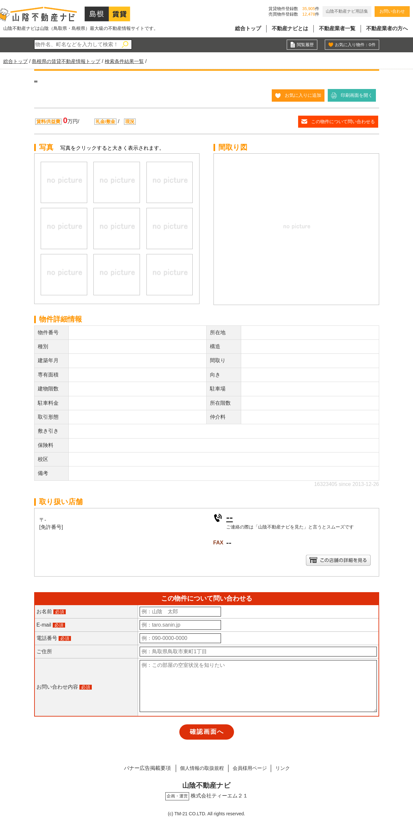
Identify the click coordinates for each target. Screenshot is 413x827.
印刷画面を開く (357, 95)
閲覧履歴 (305, 44)
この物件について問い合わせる (343, 121)
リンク (287, 768)
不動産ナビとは (290, 28)
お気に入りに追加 (303, 95)
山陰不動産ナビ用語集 (347, 11)
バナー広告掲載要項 (141, 768)
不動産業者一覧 (337, 28)
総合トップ (248, 28)
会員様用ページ (250, 768)
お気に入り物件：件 (354, 44)
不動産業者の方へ (387, 28)
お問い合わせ (392, 11)
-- (229, 517)
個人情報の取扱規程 (198, 768)
